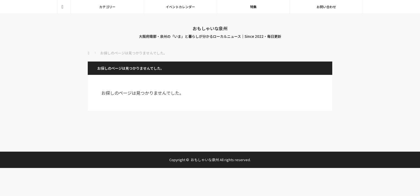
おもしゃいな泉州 (210, 28)
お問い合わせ (326, 6)
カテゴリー (107, 6)
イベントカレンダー (180, 6)
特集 (253, 6)
